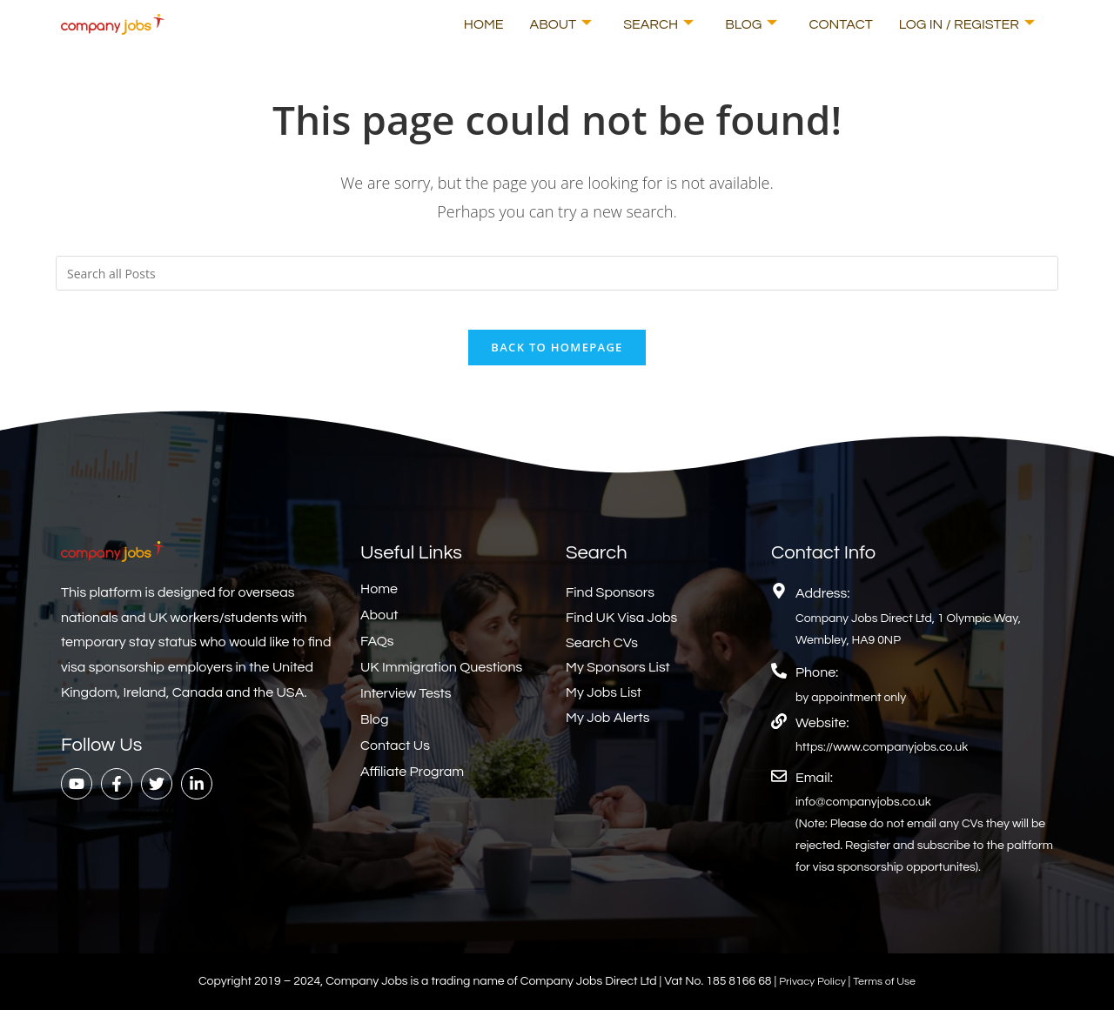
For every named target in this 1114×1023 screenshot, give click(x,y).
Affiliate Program (412, 785)
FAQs (377, 654)
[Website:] (779, 734)
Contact (840, 24)
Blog (751, 24)
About (561, 24)
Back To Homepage (556, 360)
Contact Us (395, 759)
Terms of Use (889, 994)
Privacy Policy (810, 994)
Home (484, 24)
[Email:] (779, 789)
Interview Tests (406, 706)
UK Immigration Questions (441, 680)
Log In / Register (967, 24)
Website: (822, 736)
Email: (814, 791)
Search (658, 24)
